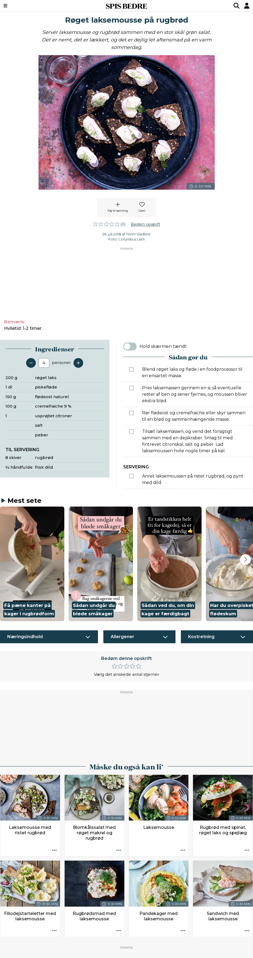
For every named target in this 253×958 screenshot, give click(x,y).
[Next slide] (245, 559)
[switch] (130, 346)
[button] (32, 564)
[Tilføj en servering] (78, 363)
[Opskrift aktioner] (54, 850)
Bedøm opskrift (145, 224)
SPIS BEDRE (126, 5)
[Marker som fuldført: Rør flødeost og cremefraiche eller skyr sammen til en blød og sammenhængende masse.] (131, 413)
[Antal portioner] (43, 363)
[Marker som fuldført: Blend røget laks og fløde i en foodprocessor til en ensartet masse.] (131, 369)
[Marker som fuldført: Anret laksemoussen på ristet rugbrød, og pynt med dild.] (131, 476)
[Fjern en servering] (31, 363)
